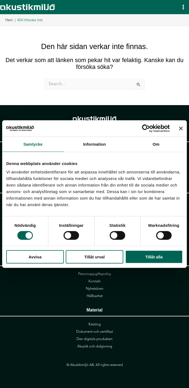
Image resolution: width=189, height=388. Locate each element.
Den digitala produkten (94, 339)
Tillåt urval (94, 257)
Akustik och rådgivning (94, 346)
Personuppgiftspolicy (94, 274)
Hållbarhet (95, 296)
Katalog (95, 324)
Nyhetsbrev (94, 288)
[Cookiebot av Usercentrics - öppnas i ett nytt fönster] (146, 128)
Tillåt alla (154, 257)
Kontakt (94, 281)
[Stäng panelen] (181, 128)
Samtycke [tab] (33, 144)
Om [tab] (156, 144)
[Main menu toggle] (183, 7)
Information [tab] (94, 144)
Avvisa (35, 257)
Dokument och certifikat (94, 331)
